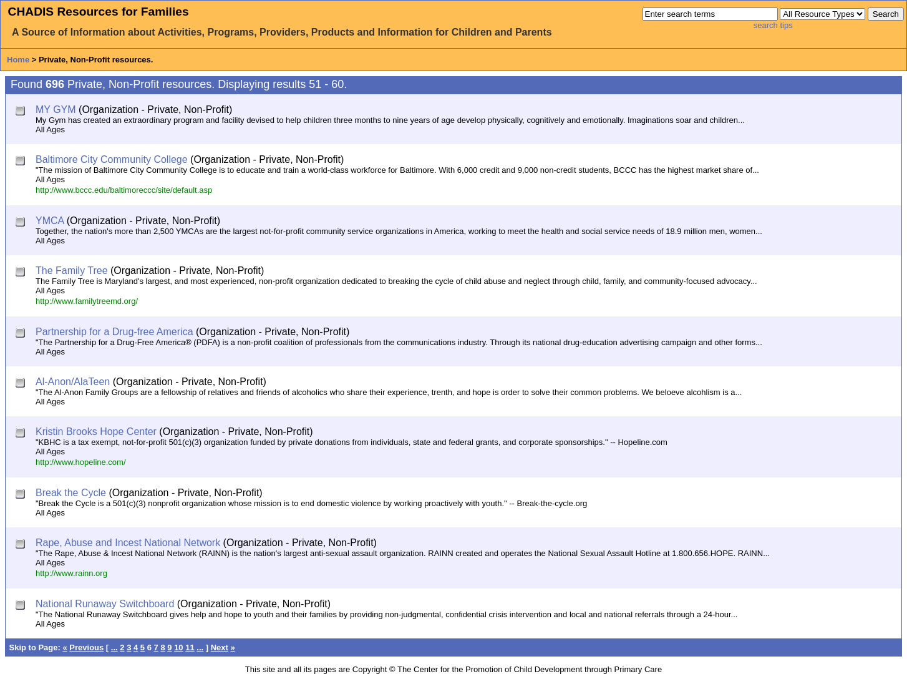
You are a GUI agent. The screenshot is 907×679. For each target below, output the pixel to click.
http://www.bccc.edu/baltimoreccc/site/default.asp (124, 190)
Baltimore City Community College (112, 159)
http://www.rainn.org (71, 573)
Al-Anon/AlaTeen (73, 381)
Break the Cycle (71, 492)
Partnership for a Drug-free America (114, 331)
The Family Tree (72, 270)
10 (178, 647)
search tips (773, 25)
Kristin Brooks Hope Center (96, 431)
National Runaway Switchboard (105, 603)
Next (219, 647)
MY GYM (56, 109)
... (114, 647)
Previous (86, 647)
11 (189, 647)
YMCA (50, 220)
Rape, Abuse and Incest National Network (128, 542)
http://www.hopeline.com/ (81, 462)
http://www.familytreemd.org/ (87, 301)
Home (18, 59)
